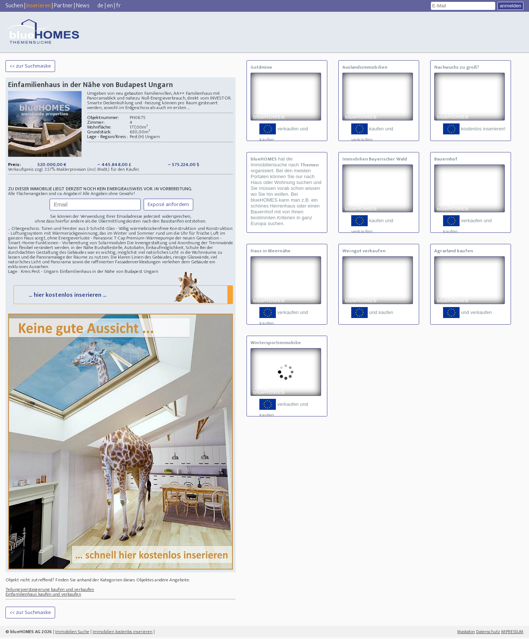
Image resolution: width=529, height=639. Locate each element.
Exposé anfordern (168, 204)
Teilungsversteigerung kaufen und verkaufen (50, 591)
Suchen (14, 6)
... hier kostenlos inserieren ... (122, 296)
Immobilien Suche (72, 633)
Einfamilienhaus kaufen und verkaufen (43, 596)
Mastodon (466, 633)
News (82, 6)
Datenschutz (488, 633)
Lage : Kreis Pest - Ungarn (33, 271)
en (110, 6)
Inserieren (38, 6)
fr (118, 6)
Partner (63, 6)
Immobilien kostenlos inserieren (122, 633)
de (100, 6)
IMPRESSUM (512, 633)
